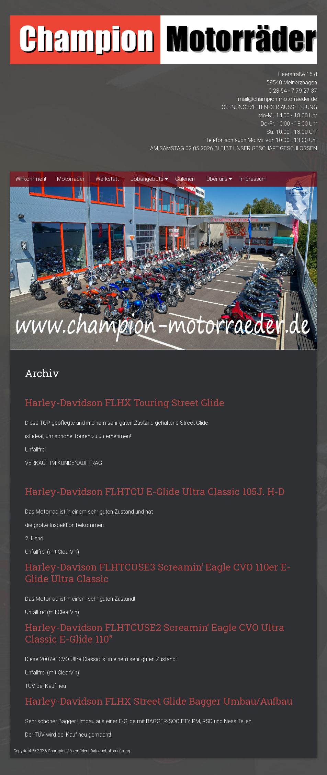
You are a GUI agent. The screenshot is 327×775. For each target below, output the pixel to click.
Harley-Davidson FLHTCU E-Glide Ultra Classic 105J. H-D (154, 491)
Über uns (216, 179)
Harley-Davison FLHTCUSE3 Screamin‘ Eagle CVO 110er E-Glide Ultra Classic (158, 573)
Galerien (185, 179)
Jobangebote (147, 179)
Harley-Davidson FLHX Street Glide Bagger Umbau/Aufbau (158, 701)
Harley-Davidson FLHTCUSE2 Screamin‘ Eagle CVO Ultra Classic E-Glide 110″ (154, 633)
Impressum (253, 179)
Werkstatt (107, 179)
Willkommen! (30, 179)
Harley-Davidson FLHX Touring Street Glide (124, 402)
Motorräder (70, 179)
